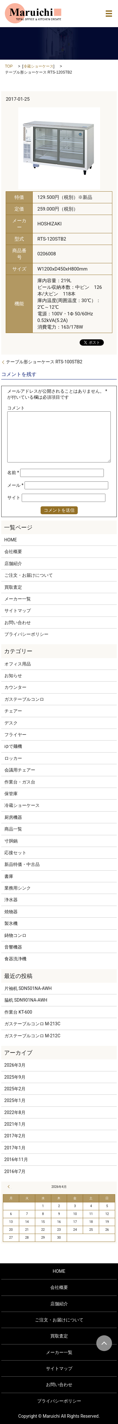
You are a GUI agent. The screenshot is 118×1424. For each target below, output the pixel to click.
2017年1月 (14, 1147)
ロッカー (13, 758)
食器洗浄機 (15, 958)
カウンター (15, 687)
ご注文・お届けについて (28, 575)
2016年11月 (16, 1159)
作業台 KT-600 (18, 1012)
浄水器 (11, 899)
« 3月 (9, 1187)
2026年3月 (14, 1065)
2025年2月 (14, 1088)
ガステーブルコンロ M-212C (32, 1035)
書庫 (8, 876)
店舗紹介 (13, 563)
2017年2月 (14, 1135)
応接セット (15, 852)
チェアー (13, 710)
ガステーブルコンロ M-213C (32, 1023)
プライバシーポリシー (26, 634)
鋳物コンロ (15, 935)
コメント (16, 407)
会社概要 (13, 551)
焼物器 (11, 911)
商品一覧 (13, 828)
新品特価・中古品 (22, 864)
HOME (10, 539)
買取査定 (13, 587)
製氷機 (11, 923)
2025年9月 (14, 1077)
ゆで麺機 (13, 746)
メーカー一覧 (17, 598)
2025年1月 (14, 1100)
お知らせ (13, 675)
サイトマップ (17, 610)
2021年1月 (14, 1124)
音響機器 (13, 947)
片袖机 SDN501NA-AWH (28, 988)
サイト (13, 497)
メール (15, 485)
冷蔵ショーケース (38, 66)
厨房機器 (13, 817)
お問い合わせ (17, 622)
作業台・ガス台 (19, 781)
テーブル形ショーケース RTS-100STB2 (44, 361)
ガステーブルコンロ (24, 699)
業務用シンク (17, 888)
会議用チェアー (19, 769)
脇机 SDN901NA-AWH (26, 1000)
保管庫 (11, 793)
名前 (13, 472)
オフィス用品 (17, 663)
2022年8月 (14, 1112)
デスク (11, 722)
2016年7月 (14, 1171)
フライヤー (15, 734)
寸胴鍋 (11, 840)
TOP (9, 66)
